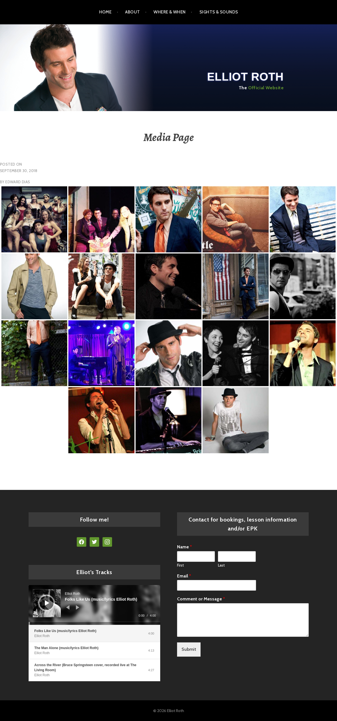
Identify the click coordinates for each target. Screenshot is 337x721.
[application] (94, 605)
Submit (189, 649)
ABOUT (132, 12)
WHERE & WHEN (169, 12)
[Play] (47, 603)
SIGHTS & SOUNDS (218, 12)
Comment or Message (201, 599)
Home (105, 12)
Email (184, 576)
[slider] (94, 623)
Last (221, 565)
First (180, 565)
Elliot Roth (245, 77)
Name (184, 546)
